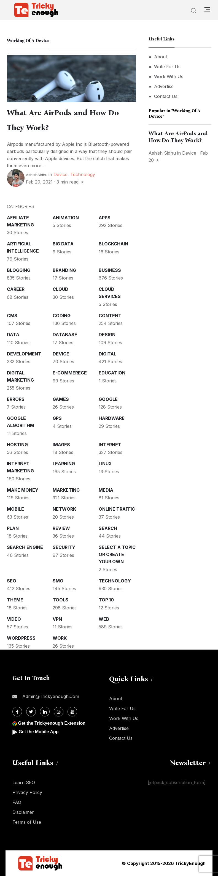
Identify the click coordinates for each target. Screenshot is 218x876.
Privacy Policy (27, 792)
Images (61, 444)
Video (14, 619)
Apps (105, 217)
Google (108, 399)
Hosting (17, 444)
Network (64, 509)
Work (60, 638)
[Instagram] (58, 711)
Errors (16, 399)
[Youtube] (72, 711)
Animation (66, 217)
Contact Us (165, 96)
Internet (110, 444)
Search (108, 528)
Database (65, 334)
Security (64, 547)
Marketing (66, 490)
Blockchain (113, 244)
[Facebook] (17, 711)
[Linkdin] (45, 711)
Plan (13, 528)
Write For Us (167, 66)
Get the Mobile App (38, 731)
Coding (62, 315)
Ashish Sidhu (162, 153)
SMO (58, 581)
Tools (60, 600)
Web (104, 619)
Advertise (164, 86)
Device (60, 174)
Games (61, 399)
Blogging (18, 270)
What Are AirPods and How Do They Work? (178, 137)
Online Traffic (117, 509)
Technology (82, 174)
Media (106, 490)
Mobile (15, 509)
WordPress (21, 638)
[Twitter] (31, 711)
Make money (22, 490)
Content (110, 315)
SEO (11, 581)
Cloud (60, 289)
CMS (12, 315)
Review (61, 528)
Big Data (63, 244)
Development (24, 354)
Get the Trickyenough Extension (51, 723)
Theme (15, 600)
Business (110, 270)
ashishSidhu (36, 175)
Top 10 (106, 600)
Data (13, 334)
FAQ (16, 802)
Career (16, 289)
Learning (64, 463)
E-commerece (70, 373)
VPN (57, 619)
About (160, 56)
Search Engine (25, 547)
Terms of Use (26, 822)
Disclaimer (23, 812)
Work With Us (168, 76)
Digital (107, 354)
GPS (57, 418)
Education (112, 373)
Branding (64, 270)
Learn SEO (23, 782)
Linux (105, 463)
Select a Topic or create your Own (117, 554)
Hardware (112, 418)
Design (107, 334)
